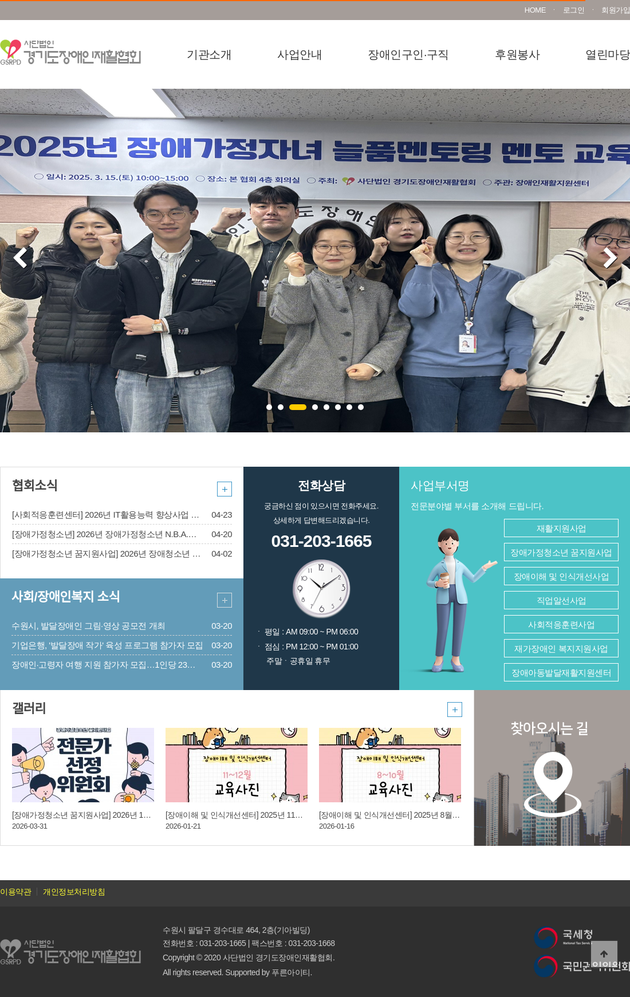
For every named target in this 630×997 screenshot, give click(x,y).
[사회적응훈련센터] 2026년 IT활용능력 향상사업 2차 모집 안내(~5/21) (139, 514)
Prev (19, 258)
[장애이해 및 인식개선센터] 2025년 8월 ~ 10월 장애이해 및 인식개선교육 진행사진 (459, 814)
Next (611, 258)
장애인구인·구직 (408, 54)
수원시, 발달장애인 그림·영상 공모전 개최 (88, 625)
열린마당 (607, 54)
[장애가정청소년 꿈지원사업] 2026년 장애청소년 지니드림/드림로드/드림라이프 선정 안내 (177, 553)
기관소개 (209, 54)
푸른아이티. (291, 972)
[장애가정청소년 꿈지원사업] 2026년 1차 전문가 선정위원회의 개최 (127, 814)
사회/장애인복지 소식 (65, 597)
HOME (535, 10)
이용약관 (15, 892)
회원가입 (615, 10)
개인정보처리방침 (74, 892)
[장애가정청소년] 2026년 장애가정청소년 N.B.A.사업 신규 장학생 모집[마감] (151, 534)
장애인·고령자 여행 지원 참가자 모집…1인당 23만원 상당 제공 (126, 664)
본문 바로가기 (0, 0)
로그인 (574, 10)
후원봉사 (517, 54)
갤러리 (29, 709)
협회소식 (34, 486)
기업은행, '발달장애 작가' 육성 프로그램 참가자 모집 (107, 645)
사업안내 (299, 54)
